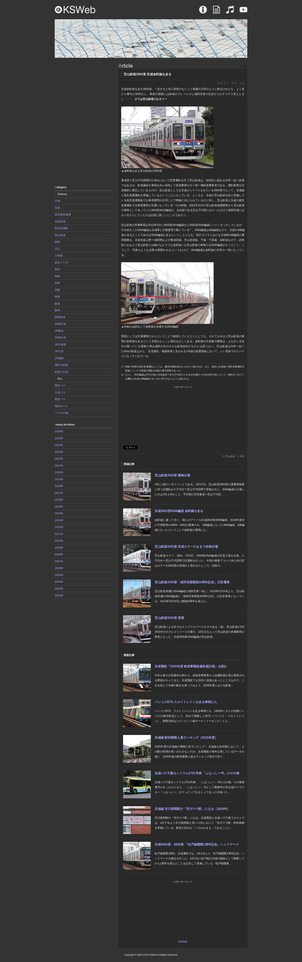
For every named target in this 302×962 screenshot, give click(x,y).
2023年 (59, 451)
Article (216, 11)
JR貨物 (59, 358)
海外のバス (61, 406)
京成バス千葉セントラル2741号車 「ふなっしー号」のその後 (197, 773)
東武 (57, 269)
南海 (57, 296)
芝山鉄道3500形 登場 (169, 617)
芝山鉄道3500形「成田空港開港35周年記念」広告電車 (192, 582)
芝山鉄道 (230, 456)
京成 (57, 200)
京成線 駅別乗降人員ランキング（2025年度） (186, 737)
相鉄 (57, 276)
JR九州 (59, 351)
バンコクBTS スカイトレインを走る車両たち (186, 702)
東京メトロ (61, 262)
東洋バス (60, 385)
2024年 (59, 445)
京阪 (57, 289)
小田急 (59, 255)
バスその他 (61, 412)
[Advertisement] (83, 121)
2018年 (59, 486)
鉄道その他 (61, 371)
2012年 (59, 527)
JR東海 (59, 330)
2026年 (59, 431)
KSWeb (75, 9)
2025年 (59, 438)
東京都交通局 (63, 214)
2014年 (59, 513)
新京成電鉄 (61, 228)
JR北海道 (60, 344)
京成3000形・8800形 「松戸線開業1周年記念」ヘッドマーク (197, 844)
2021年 (59, 465)
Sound (230, 11)
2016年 (59, 499)
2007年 (59, 561)
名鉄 (57, 282)
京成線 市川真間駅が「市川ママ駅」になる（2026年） (192, 808)
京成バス (60, 392)
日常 (242, 456)
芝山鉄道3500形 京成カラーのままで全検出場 (186, 546)
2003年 (59, 588)
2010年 (59, 540)
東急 (57, 241)
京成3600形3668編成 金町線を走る (179, 511)
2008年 (59, 554)
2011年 (59, 533)
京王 (57, 248)
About (203, 11)
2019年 (59, 479)
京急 (57, 207)
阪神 (57, 310)
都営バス (60, 399)
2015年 (59, 506)
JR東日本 (60, 323)
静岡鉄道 (60, 317)
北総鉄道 (60, 221)
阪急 (57, 303)
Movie (243, 11)
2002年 (59, 595)
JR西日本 (60, 337)
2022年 (59, 458)
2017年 (59, 492)
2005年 (59, 575)
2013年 (59, 520)
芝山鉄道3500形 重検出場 (172, 475)
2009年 (59, 547)
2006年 (59, 568)
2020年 (59, 472)
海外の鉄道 (61, 364)
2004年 (59, 581)
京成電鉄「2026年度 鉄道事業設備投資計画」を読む (191, 666)
